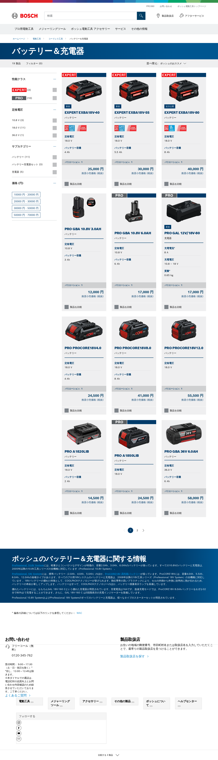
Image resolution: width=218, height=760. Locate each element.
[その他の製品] (132, 702)
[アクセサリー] (101, 702)
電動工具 (37, 38)
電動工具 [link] (25, 701)
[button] (18, 723)
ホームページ (19, 38)
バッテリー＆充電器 (79, 38)
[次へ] (143, 530)
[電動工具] (32, 702)
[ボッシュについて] (151, 706)
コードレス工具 (56, 38)
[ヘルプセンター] (179, 706)
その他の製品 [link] (122, 701)
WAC (79, 613)
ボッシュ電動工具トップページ (191, 6)
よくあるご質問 (16, 695)
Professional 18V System (27, 573)
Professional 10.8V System (28, 565)
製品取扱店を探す (133, 656)
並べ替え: (152, 63)
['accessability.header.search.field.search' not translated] (141, 16)
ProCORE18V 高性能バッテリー (122, 573)
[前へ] (124, 530)
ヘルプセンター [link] (187, 701)
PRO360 (150, 6)
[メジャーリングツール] (61, 706)
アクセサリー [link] (91, 701)
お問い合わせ (166, 6)
